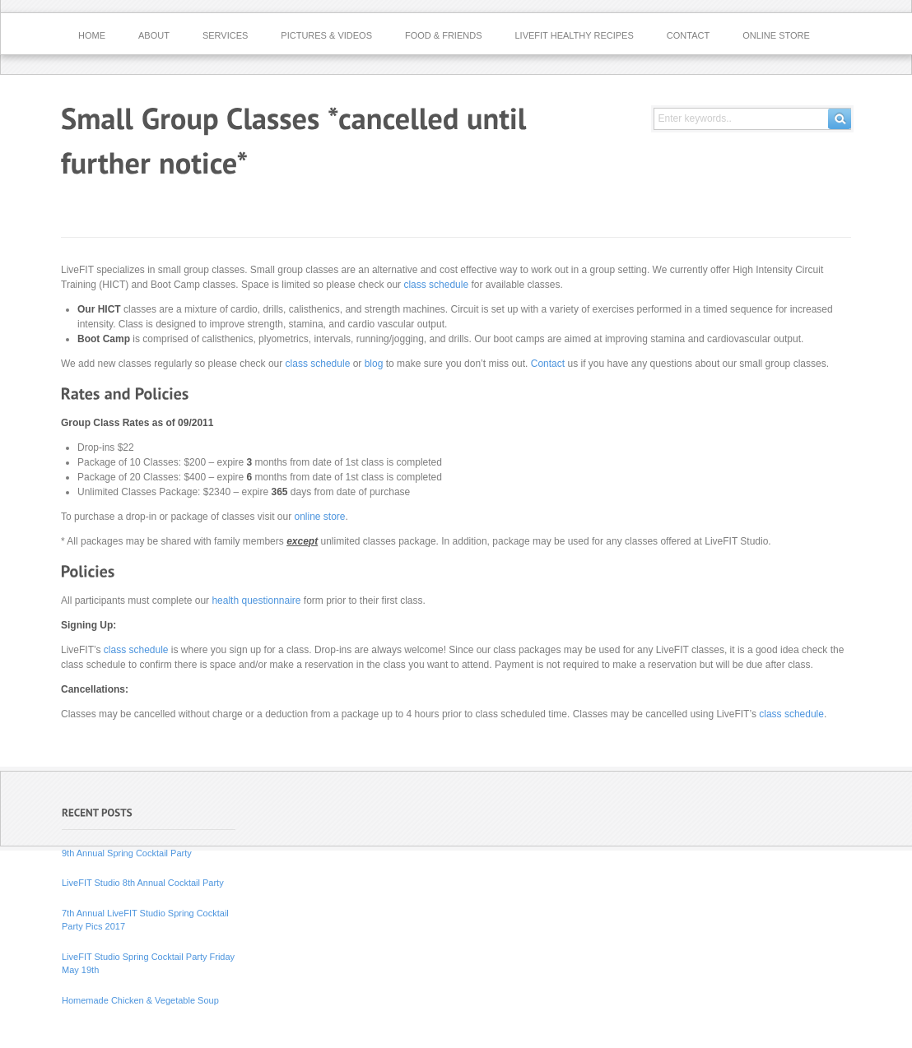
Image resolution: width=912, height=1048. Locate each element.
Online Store (776, 35)
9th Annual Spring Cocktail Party (127, 853)
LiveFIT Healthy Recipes (574, 35)
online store (319, 516)
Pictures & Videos (326, 35)
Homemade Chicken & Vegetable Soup (140, 1000)
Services (225, 35)
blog (374, 363)
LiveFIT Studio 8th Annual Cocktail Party (143, 883)
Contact (688, 35)
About (154, 35)
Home (91, 35)
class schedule (435, 284)
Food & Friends (443, 35)
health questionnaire (256, 600)
